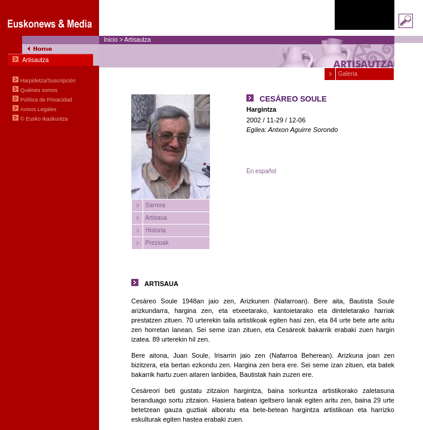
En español (261, 171)
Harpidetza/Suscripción (48, 81)
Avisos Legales (38, 109)
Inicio (111, 39)
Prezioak (156, 242)
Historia (155, 230)
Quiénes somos (39, 90)
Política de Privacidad (46, 100)
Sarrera (154, 205)
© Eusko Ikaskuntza (44, 119)
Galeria (346, 73)
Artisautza (137, 39)
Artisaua (155, 217)
